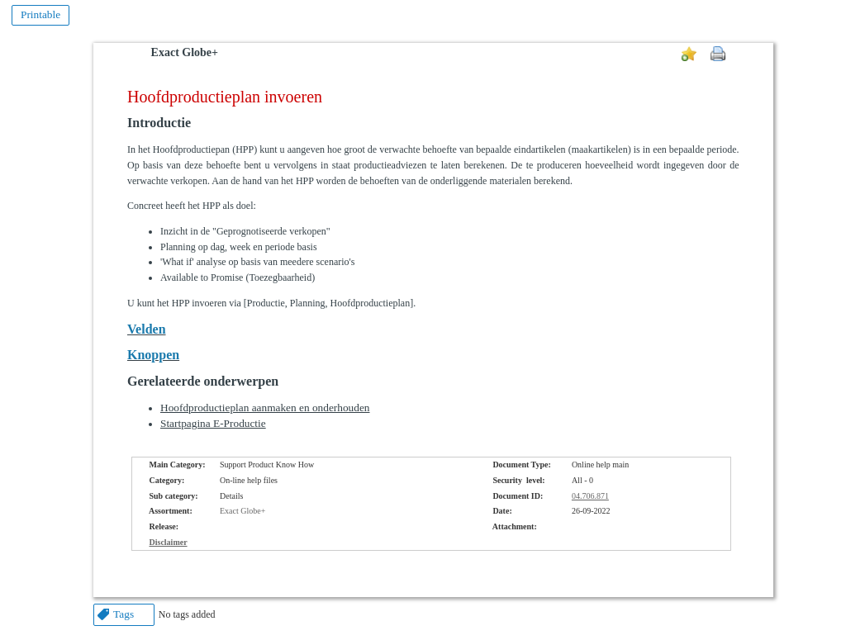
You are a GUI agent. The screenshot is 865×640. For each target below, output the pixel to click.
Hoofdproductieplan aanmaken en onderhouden (265, 407)
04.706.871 (590, 495)
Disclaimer (169, 542)
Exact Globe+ (184, 52)
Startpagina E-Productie (213, 423)
